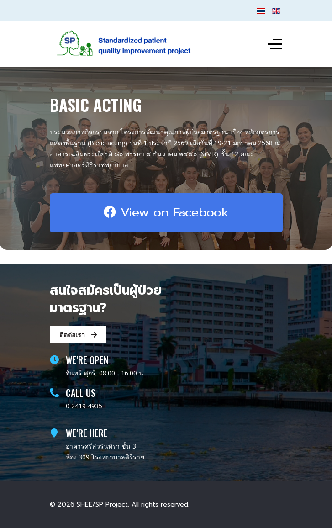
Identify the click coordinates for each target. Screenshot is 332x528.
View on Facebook (166, 212)
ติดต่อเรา (78, 334)
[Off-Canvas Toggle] (275, 44)
